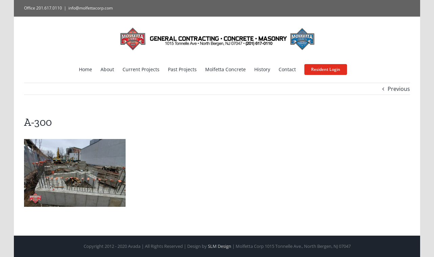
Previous (399, 89)
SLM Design (219, 246)
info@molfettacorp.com (90, 8)
